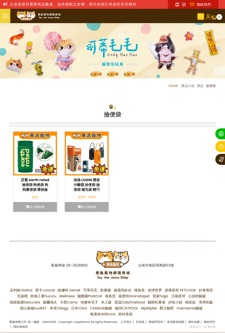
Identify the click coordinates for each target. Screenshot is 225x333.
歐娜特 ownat (69, 290)
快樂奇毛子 (89, 302)
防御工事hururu (43, 296)
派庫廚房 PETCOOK (180, 290)
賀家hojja (160, 296)
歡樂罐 (105, 290)
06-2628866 (77, 265)
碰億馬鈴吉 (122, 290)
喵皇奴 (190, 302)
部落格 (140, 322)
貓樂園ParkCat (90, 296)
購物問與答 (156, 322)
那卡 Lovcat (45, 290)
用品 (200, 85)
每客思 (110, 296)
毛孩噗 (22, 296)
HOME (174, 85)
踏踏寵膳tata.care (25, 302)
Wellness (66, 296)
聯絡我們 (200, 4)
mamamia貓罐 (190, 308)
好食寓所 (206, 290)
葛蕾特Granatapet (134, 296)
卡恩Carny (69, 302)
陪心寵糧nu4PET (33, 308)
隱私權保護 (20, 327)
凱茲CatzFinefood (130, 302)
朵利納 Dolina (21, 290)
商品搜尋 (200, 16)
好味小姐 (175, 302)
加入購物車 (35, 207)
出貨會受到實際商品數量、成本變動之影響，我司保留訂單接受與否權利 (73, 4)
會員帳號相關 (175, 322)
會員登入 (207, 16)
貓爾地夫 (50, 302)
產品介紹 (187, 85)
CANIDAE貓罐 (101, 308)
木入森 (106, 302)
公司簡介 (126, 322)
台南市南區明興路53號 (156, 265)
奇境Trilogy (59, 308)
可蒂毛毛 (90, 290)
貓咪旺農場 (156, 302)
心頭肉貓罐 (197, 296)
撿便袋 (211, 85)
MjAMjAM (149, 308)
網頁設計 (195, 327)
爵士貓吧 (167, 308)
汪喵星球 (178, 296)
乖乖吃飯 (206, 302)
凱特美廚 (125, 314)
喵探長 (139, 290)
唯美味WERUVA (102, 314)
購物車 (219, 17)
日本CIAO (79, 308)
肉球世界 (155, 290)
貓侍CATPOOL (126, 308)
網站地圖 (194, 322)
